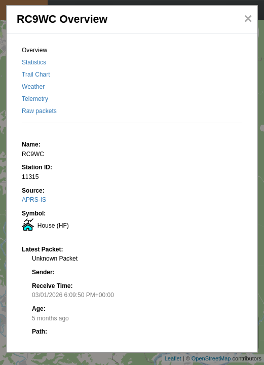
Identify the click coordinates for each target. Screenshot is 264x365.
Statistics (34, 62)
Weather (33, 86)
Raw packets (39, 111)
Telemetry (35, 98)
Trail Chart (36, 74)
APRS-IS (34, 199)
